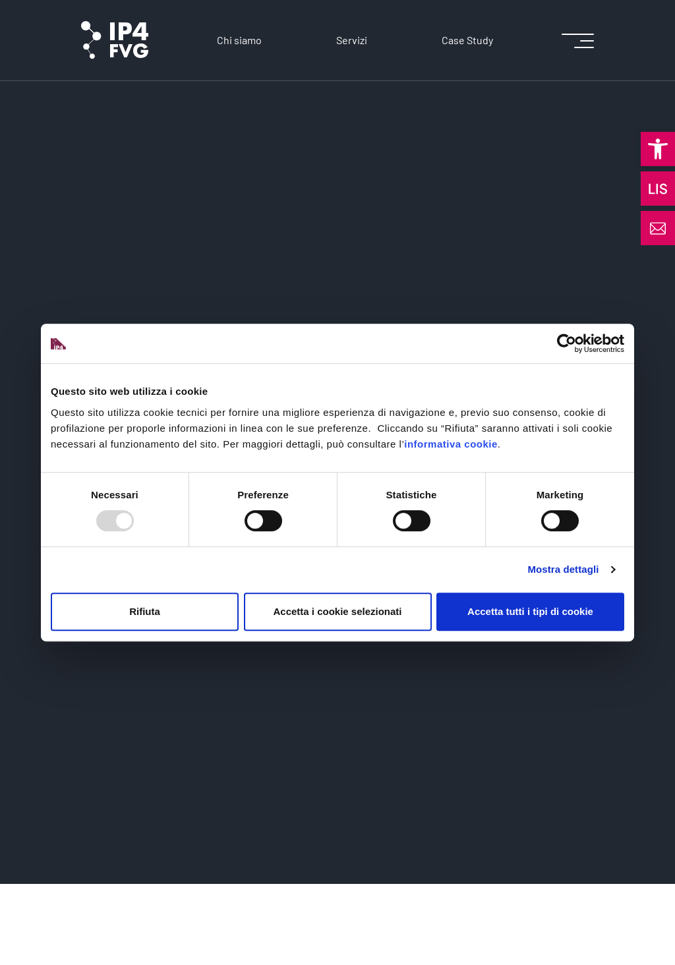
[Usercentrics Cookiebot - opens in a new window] (566, 343)
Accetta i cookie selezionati (337, 611)
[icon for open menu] (578, 40)
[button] (658, 149)
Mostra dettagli (563, 569)
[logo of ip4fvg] (114, 40)
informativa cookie (451, 444)
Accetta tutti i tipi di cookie (530, 611)
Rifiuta (144, 611)
